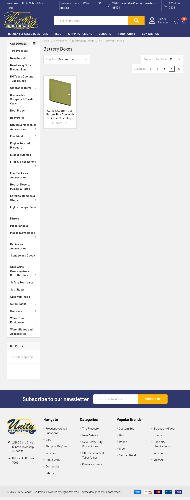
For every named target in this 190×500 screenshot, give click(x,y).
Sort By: (51, 62)
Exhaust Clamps (24, 157)
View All (158, 462)
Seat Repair (24, 292)
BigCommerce (70, 494)
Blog (58, 36)
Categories (18, 46)
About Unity (126, 36)
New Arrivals (18, 60)
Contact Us (150, 36)
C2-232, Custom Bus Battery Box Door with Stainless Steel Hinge (60, 116)
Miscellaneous (24, 228)
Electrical (24, 138)
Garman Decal (127, 457)
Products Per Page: (155, 62)
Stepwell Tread (24, 299)
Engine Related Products (24, 148)
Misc (122, 451)
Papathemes (112, 494)
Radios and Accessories (24, 249)
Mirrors (24, 221)
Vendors (105, 36)
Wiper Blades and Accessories (24, 334)
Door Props (24, 113)
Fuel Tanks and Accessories (24, 178)
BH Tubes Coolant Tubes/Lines (21, 81)
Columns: (140, 71)
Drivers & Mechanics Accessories (24, 129)
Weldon (158, 455)
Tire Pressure (19, 53)
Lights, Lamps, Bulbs (24, 211)
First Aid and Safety (24, 166)
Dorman (158, 437)
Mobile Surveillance (24, 237)
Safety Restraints (24, 285)
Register (159, 24)
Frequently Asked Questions (27, 36)
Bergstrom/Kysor (164, 431)
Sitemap (51, 475)
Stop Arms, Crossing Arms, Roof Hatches (24, 273)
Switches (24, 313)
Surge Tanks (24, 306)
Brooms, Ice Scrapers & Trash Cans (24, 102)
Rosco (123, 444)
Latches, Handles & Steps (24, 200)
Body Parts (24, 120)
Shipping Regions (80, 36)
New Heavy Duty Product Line (20, 70)
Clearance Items (24, 90)
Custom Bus (126, 431)
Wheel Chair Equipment (24, 323)
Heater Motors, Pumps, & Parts (24, 189)
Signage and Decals (24, 259)
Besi (122, 437)
